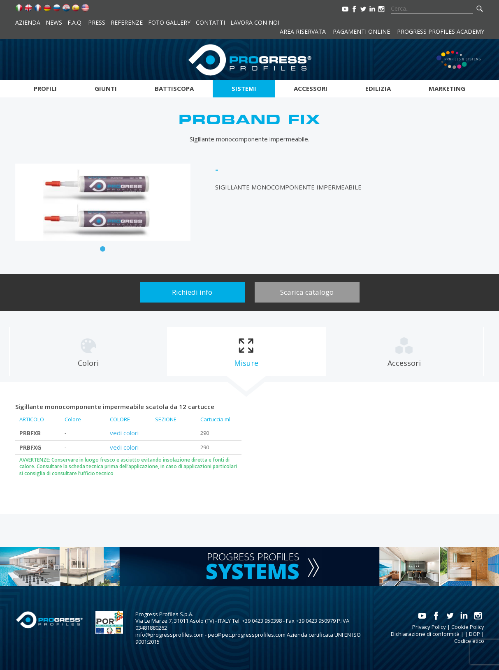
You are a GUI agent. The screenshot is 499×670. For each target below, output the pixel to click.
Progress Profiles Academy (440, 31)
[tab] (88, 352)
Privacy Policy (429, 627)
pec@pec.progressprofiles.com (246, 634)
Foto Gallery (169, 22)
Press (96, 22)
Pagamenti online (361, 31)
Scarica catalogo (307, 292)
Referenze (127, 22)
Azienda (27, 22)
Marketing (447, 88)
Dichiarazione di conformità (425, 634)
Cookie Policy (467, 627)
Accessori (310, 88)
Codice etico (469, 641)
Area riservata (303, 31)
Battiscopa (174, 88)
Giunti (106, 88)
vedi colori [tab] (124, 433)
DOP (474, 634)
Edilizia (378, 88)
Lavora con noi (254, 22)
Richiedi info (192, 292)
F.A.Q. (75, 22)
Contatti (210, 22)
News (54, 22)
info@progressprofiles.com (169, 634)
